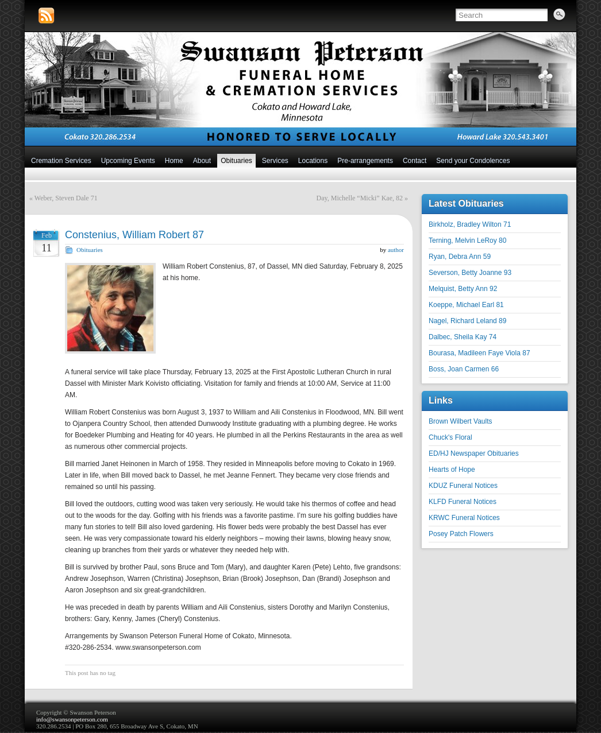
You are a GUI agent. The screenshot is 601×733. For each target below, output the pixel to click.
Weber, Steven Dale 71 (66, 198)
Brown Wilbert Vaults (460, 421)
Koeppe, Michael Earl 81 (466, 305)
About (202, 161)
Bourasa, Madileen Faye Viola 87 (479, 353)
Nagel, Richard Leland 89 (467, 321)
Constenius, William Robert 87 (134, 235)
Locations (313, 161)
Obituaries (236, 161)
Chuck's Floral (450, 437)
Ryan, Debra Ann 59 (460, 257)
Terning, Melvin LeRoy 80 (467, 240)
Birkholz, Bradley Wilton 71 (470, 224)
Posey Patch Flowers (461, 534)
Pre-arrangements (365, 161)
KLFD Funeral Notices (462, 502)
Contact (414, 161)
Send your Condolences (473, 161)
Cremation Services (61, 161)
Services (275, 161)
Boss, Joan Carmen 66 (464, 369)
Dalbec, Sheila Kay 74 (462, 337)
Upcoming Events (128, 161)
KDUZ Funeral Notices (463, 486)
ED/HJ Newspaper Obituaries (474, 453)
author (396, 249)
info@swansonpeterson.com (72, 719)
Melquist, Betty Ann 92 (463, 289)
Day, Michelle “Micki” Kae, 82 (360, 198)
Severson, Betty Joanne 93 (470, 273)
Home (174, 161)
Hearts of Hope (452, 470)
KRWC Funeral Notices (464, 518)
